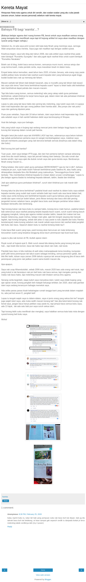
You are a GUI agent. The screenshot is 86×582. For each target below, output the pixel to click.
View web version (43, 575)
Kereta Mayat (14, 7)
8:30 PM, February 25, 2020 (30, 514)
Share (6, 501)
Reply (9, 527)
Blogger (48, 579)
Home (43, 570)
